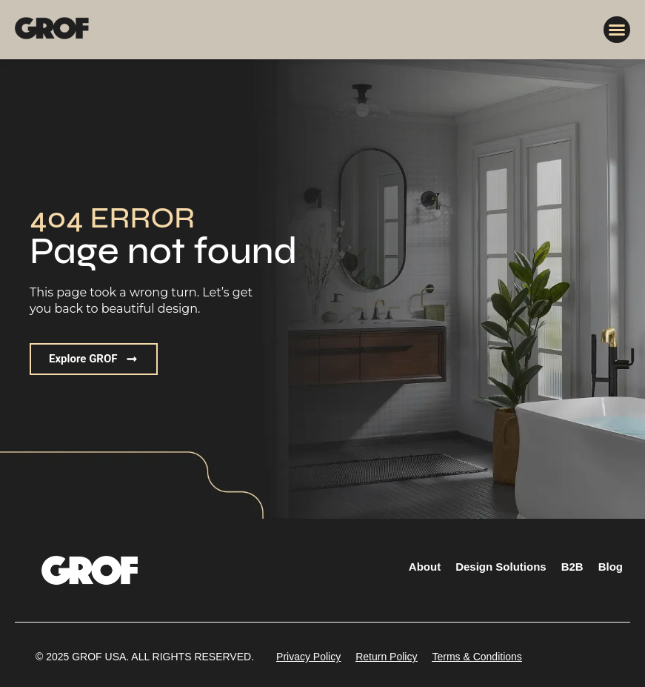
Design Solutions (501, 566)
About (425, 566)
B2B (572, 566)
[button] (617, 29)
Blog (610, 566)
